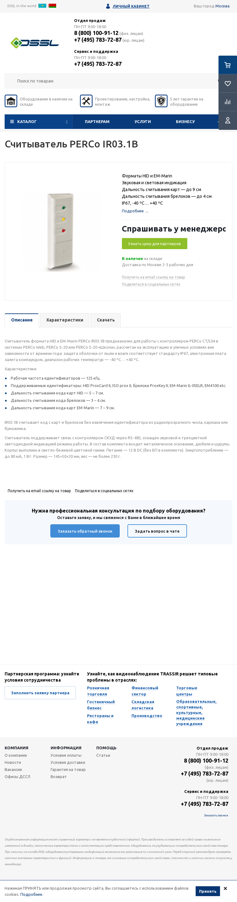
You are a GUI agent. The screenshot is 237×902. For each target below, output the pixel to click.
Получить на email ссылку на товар (153, 277)
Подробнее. (31, 894)
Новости (13, 762)
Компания (16, 748)
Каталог (27, 121)
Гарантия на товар (68, 769)
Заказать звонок (216, 815)
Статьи (103, 755)
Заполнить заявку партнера (40, 693)
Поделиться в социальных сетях (151, 284)
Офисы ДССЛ (17, 776)
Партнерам (97, 121)
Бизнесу (185, 121)
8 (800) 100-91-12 (96, 33)
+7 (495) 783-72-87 (98, 39)
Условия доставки (68, 762)
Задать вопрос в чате (157, 531)
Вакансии (13, 769)
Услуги (143, 121)
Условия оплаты (66, 755)
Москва (222, 6)
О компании (16, 755)
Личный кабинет (131, 6)
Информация (66, 748)
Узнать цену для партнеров (154, 243)
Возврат (59, 776)
